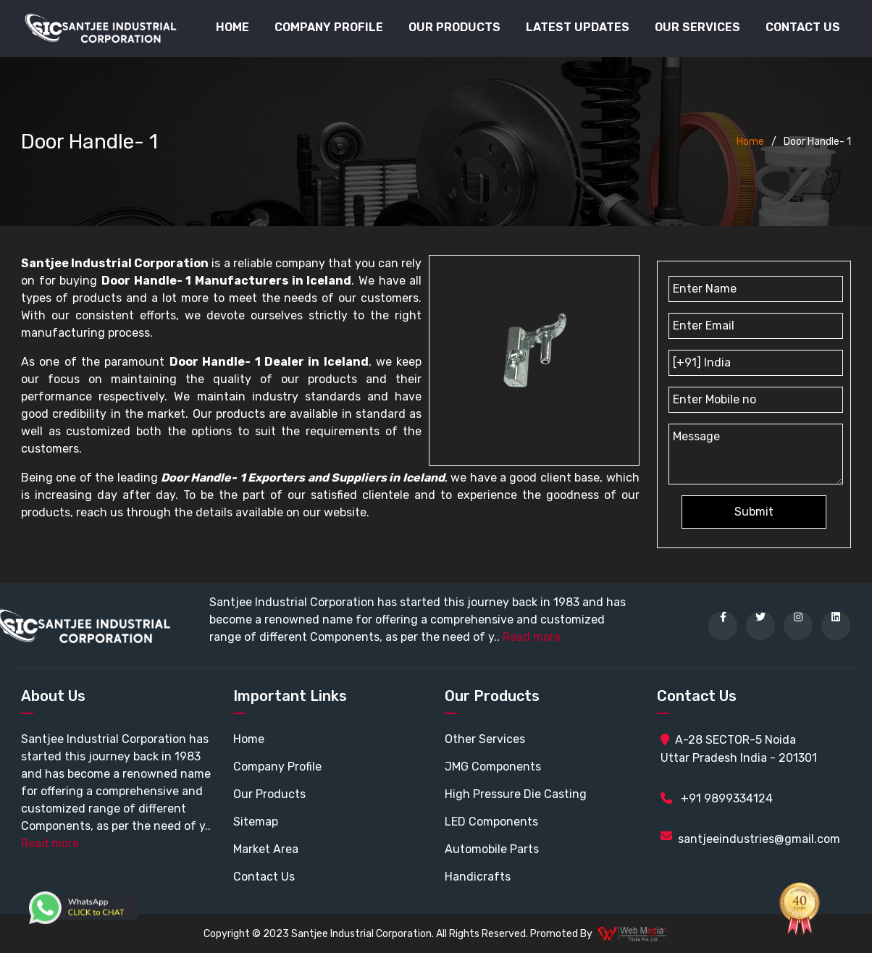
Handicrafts (478, 876)
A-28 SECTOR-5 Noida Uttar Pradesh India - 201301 (739, 749)
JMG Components (493, 766)
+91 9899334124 (717, 798)
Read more (532, 637)
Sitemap (255, 821)
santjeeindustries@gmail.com (759, 839)
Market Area (265, 849)
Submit (754, 512)
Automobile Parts (492, 849)
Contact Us (803, 27)
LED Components (491, 821)
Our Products (269, 794)
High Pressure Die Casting (516, 794)
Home (232, 27)
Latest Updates (577, 27)
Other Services (485, 739)
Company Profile (328, 27)
